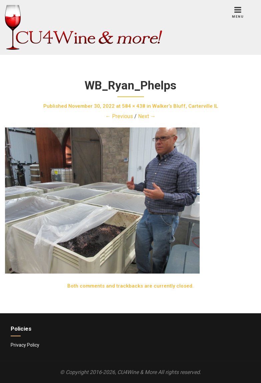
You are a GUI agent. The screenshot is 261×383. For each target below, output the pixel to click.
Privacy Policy (25, 345)
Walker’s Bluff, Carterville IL (185, 106)
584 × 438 (133, 106)
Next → (147, 116)
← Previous (119, 116)
